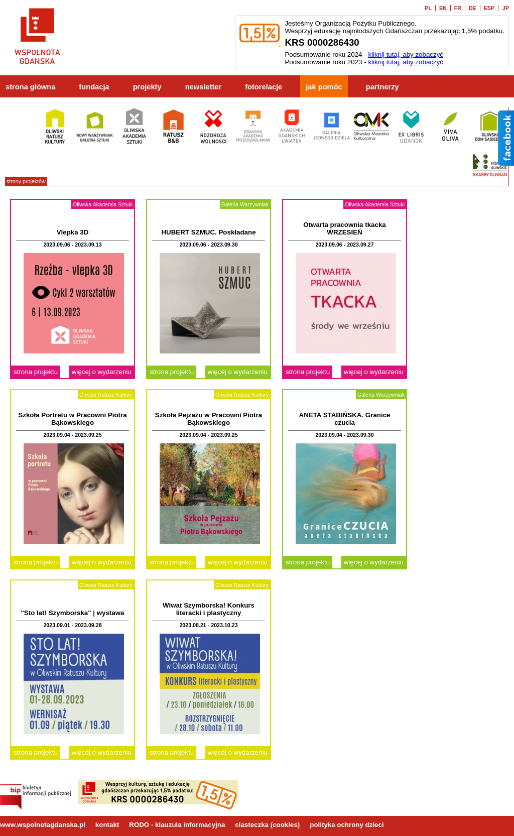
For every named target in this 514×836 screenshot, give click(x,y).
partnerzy (382, 87)
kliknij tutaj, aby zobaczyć (405, 54)
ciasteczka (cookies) (267, 824)
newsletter (203, 87)
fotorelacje (263, 87)
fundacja (94, 87)
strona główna (30, 87)
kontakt (107, 824)
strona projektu (36, 372)
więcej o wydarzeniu (102, 372)
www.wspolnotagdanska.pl (42, 824)
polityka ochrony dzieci (346, 824)
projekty (147, 87)
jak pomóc (324, 87)
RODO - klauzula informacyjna (177, 824)
